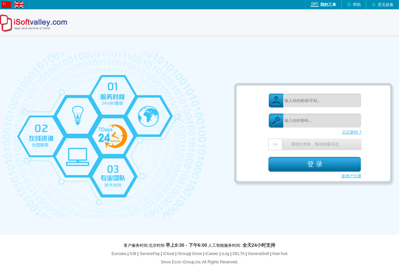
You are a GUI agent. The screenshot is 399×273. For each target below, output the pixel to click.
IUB (133, 253)
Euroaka (118, 253)
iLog (225, 253)
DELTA (239, 253)
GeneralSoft (258, 253)
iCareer (211, 253)
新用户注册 (351, 176)
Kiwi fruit (279, 253)
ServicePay (150, 253)
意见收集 (386, 4)
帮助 (357, 4)
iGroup (184, 253)
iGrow (197, 253)
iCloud (168, 253)
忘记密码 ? (351, 132)
